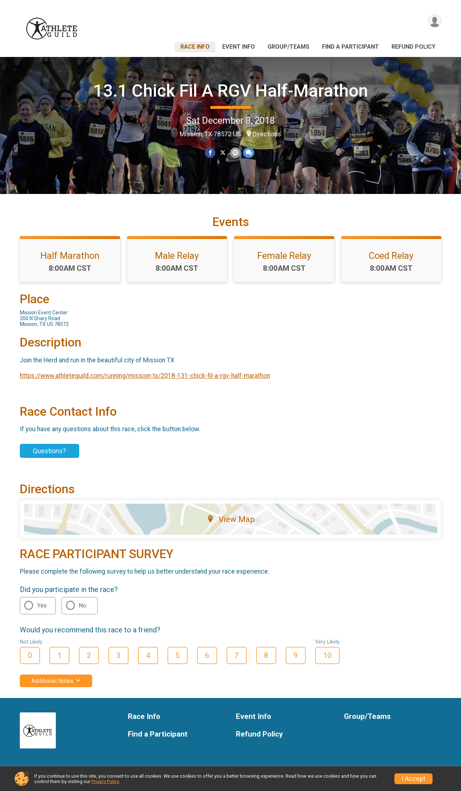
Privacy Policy (105, 781)
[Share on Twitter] (223, 152)
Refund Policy (413, 46)
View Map (231, 519)
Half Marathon (69, 255)
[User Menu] (434, 21)
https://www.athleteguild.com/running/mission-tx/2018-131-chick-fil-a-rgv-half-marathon (145, 375)
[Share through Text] (248, 152)
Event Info (238, 46)
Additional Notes (56, 680)
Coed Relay (391, 255)
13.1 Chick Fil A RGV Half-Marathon (230, 90)
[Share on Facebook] (210, 152)
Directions (266, 134)
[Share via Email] (235, 152)
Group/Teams (288, 46)
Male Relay (177, 255)
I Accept (413, 778)
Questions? (49, 451)
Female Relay (284, 255)
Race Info (195, 46)
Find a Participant (350, 46)
